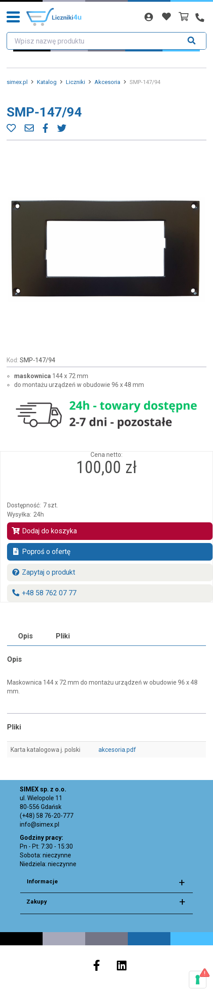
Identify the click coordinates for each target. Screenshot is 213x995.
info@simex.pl (39, 824)
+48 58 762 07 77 (43, 593)
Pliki (63, 636)
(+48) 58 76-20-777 (46, 815)
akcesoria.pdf (117, 749)
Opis (25, 636)
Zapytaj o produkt (43, 572)
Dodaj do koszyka (44, 531)
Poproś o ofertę (40, 551)
